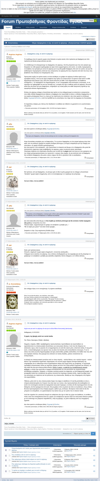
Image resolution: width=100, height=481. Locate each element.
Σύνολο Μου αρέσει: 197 (12, 312)
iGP (10, 167)
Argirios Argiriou (42, 33)
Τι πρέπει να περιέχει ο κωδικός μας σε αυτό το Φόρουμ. (29, 470)
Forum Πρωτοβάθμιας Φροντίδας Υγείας (41, 21)
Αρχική (8, 27)
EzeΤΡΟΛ (69, 451)
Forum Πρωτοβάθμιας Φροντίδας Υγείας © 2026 (85, 480)
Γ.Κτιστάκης (50, 33)
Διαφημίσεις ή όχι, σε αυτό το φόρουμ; (40, 54)
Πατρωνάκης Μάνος (32, 33)
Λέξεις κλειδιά (30, 27)
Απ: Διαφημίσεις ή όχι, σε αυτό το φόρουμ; (41, 123)
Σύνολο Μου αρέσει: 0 (12, 148)
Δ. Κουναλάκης (15, 284)
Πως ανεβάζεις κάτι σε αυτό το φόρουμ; (24, 455)
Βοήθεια (18, 27)
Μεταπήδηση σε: (67, 433)
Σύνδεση (73, 27)
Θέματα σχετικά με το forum (34, 452)
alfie (10, 124)
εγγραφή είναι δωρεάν (26, 7)
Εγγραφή (84, 27)
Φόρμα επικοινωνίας (58, 27)
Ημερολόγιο (43, 27)
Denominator (57, 33)
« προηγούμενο (85, 36)
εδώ (74, 12)
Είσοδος (38, 98)
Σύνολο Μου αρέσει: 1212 (13, 81)
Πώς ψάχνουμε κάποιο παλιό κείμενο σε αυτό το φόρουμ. (29, 459)
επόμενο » (93, 36)
